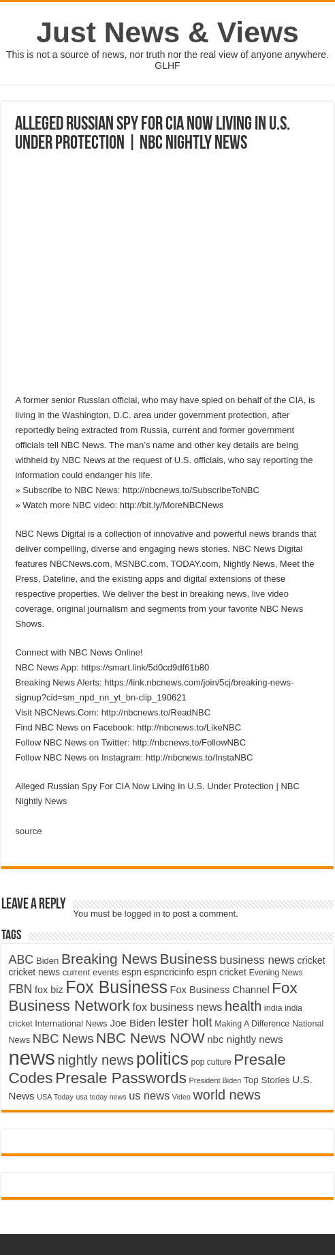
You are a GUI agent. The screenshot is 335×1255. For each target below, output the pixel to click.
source (28, 831)
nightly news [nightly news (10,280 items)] (96, 1059)
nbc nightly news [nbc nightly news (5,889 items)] (245, 1039)
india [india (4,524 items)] (273, 1008)
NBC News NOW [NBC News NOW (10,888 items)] (150, 1038)
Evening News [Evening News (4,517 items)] (275, 972)
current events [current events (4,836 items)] (91, 972)
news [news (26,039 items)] (31, 1057)
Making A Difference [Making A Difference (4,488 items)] (251, 1024)
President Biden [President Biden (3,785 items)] (215, 1080)
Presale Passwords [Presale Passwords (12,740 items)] (121, 1078)
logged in (143, 914)
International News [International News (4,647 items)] (71, 1023)
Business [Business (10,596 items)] (188, 958)
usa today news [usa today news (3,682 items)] (101, 1097)
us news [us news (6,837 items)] (149, 1095)
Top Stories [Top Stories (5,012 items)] (267, 1080)
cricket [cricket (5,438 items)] (311, 960)
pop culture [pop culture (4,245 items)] (211, 1062)
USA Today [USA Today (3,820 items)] (55, 1097)
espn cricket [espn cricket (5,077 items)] (221, 972)
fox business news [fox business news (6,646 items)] (178, 1007)
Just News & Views (167, 32)
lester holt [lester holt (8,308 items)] (185, 1022)
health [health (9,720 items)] (243, 1006)
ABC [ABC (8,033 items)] (20, 959)
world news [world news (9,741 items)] (227, 1094)
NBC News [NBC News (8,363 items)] (63, 1038)
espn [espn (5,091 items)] (131, 972)
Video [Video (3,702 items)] (181, 1097)
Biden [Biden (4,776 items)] (47, 961)
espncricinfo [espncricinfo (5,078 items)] (169, 972)
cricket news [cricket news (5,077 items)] (34, 972)
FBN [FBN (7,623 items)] (20, 989)
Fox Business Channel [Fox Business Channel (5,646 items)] (220, 989)
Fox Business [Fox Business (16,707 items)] (116, 986)
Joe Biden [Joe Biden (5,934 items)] (132, 1023)
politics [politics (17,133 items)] (162, 1058)
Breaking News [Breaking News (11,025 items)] (109, 958)
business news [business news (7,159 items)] (256, 960)
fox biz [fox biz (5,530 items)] (49, 989)
